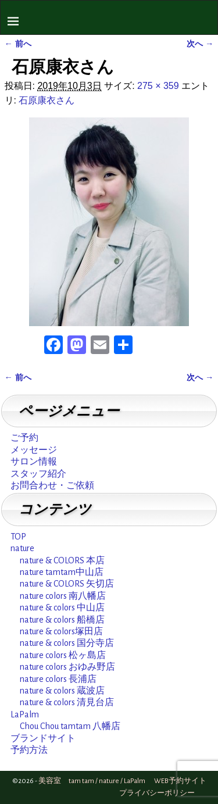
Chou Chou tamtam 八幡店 (70, 726)
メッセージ (33, 450)
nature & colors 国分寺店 (67, 643)
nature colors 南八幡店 (63, 596)
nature (22, 548)
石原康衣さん (46, 100)
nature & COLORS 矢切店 (67, 583)
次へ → (200, 43)
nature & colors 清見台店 (67, 702)
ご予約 (24, 437)
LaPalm (24, 714)
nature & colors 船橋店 (62, 619)
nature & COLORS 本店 (62, 560)
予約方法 (29, 750)
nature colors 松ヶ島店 (63, 655)
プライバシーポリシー (157, 793)
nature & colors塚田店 (61, 631)
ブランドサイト (43, 738)
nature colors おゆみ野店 (67, 666)
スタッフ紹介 (38, 473)
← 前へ (18, 43)
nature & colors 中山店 (62, 607)
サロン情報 (33, 461)
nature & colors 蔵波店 (62, 690)
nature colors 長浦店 (58, 679)
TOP (18, 536)
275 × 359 (158, 86)
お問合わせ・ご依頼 (52, 485)
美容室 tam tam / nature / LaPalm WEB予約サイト (122, 781)
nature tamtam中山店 (61, 572)
